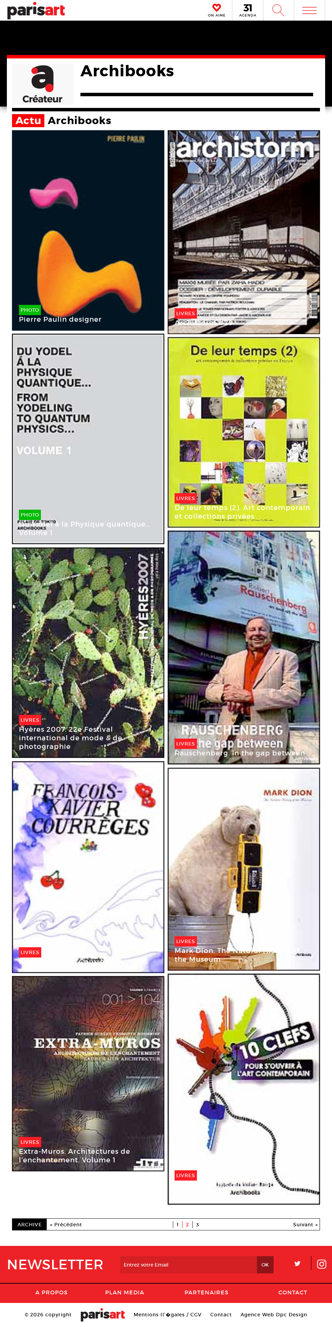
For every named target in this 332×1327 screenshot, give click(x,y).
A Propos (51, 1292)
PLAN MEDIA (124, 1292)
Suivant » (305, 1224)
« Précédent (66, 1224)
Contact (292, 1292)
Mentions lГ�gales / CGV (167, 1315)
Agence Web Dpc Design (274, 1315)
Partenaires (207, 1292)
